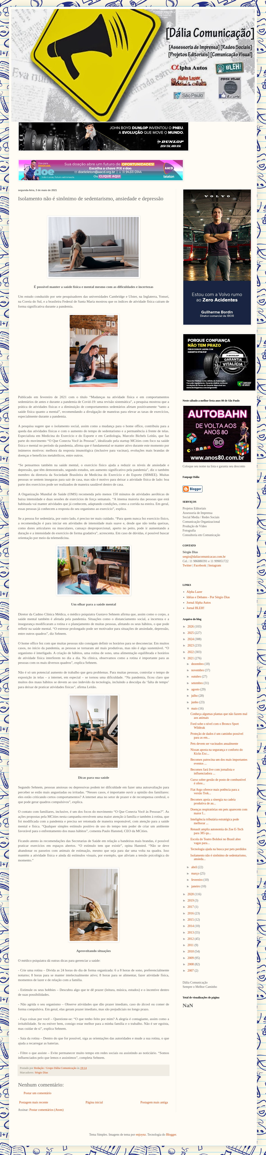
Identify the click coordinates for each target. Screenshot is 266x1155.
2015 (191, 919)
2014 (191, 926)
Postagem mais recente (33, 1102)
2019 (191, 900)
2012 (191, 938)
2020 (191, 894)
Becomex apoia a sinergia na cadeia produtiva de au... (213, 801)
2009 (191, 958)
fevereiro (197, 879)
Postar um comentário (37, 1093)
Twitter (187, 565)
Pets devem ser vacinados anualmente (214, 743)
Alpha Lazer (194, 591)
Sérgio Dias (41, 1072)
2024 (191, 639)
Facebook (200, 565)
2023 (191, 645)
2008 (191, 964)
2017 (191, 906)
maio (194, 708)
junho (195, 702)
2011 (191, 945)
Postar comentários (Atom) (46, 1110)
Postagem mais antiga (154, 1102)
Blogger (171, 1134)
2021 (191, 658)
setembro (197, 683)
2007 (191, 970)
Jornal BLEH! (195, 608)
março (195, 873)
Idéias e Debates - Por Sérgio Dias (208, 597)
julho (194, 695)
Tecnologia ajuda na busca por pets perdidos (218, 849)
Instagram (214, 565)
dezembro (197, 664)
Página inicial (94, 1102)
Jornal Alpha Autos (199, 602)
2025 (191, 633)
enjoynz (141, 1134)
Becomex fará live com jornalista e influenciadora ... (212, 771)
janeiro (196, 886)
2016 (191, 913)
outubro (196, 676)
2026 (191, 626)
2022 (191, 652)
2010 (191, 951)
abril (194, 867)
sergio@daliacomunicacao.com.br (204, 556)
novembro (198, 670)
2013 (191, 932)
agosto (195, 689)
